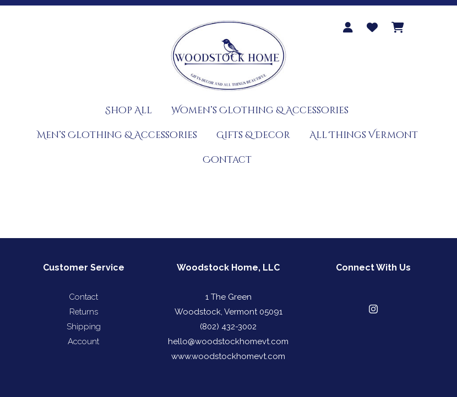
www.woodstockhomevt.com (228, 356)
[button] (373, 309)
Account (83, 341)
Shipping (84, 327)
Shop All (128, 110)
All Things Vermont (363, 135)
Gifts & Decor (253, 135)
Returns (83, 312)
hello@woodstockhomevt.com (228, 341)
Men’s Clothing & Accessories (117, 135)
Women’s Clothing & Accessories (260, 110)
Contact (227, 159)
